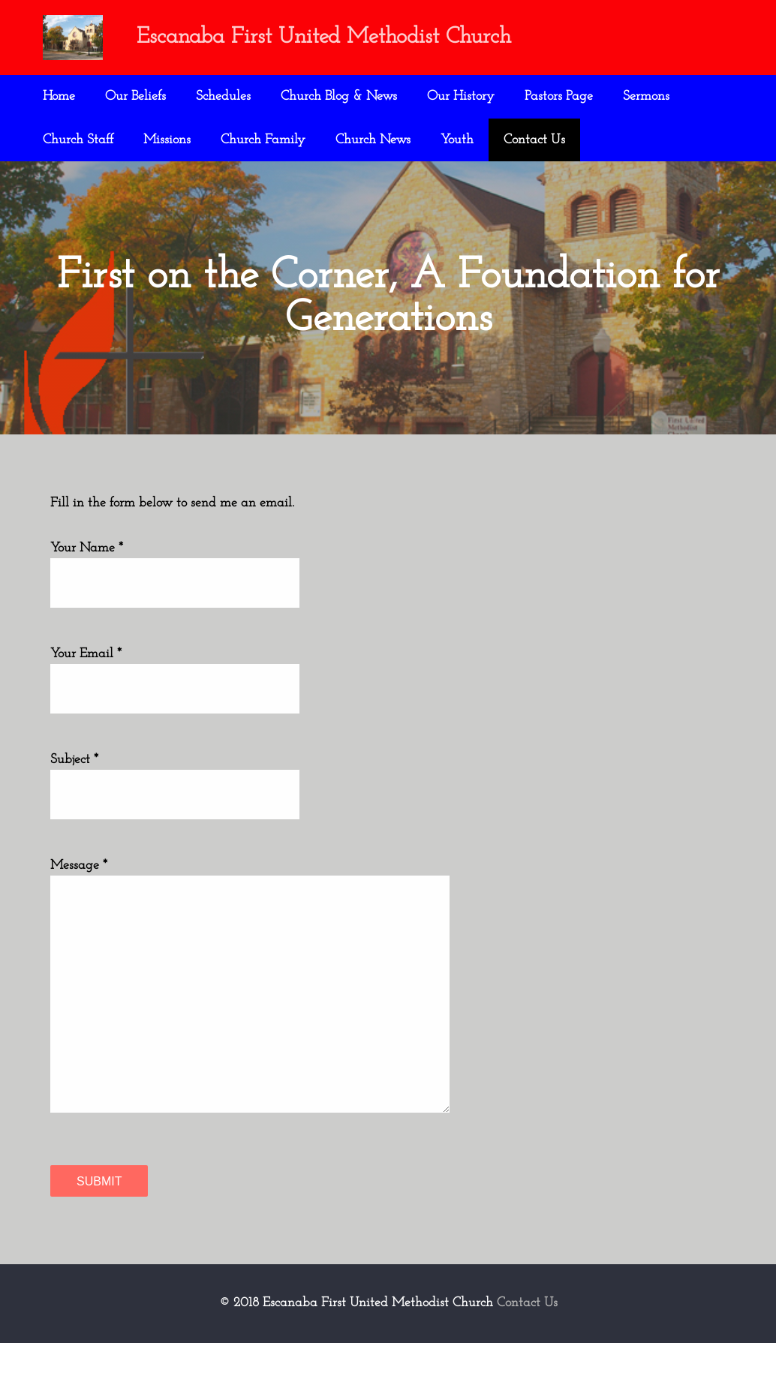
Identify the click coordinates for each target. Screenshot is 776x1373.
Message (74, 895)
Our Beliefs (135, 96)
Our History (461, 96)
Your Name (82, 576)
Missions (167, 140)
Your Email (81, 682)
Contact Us (534, 140)
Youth (457, 140)
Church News (373, 140)
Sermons (646, 96)
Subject (70, 789)
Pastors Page (559, 96)
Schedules (223, 96)
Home (59, 96)
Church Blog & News (339, 96)
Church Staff (78, 140)
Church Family (263, 140)
